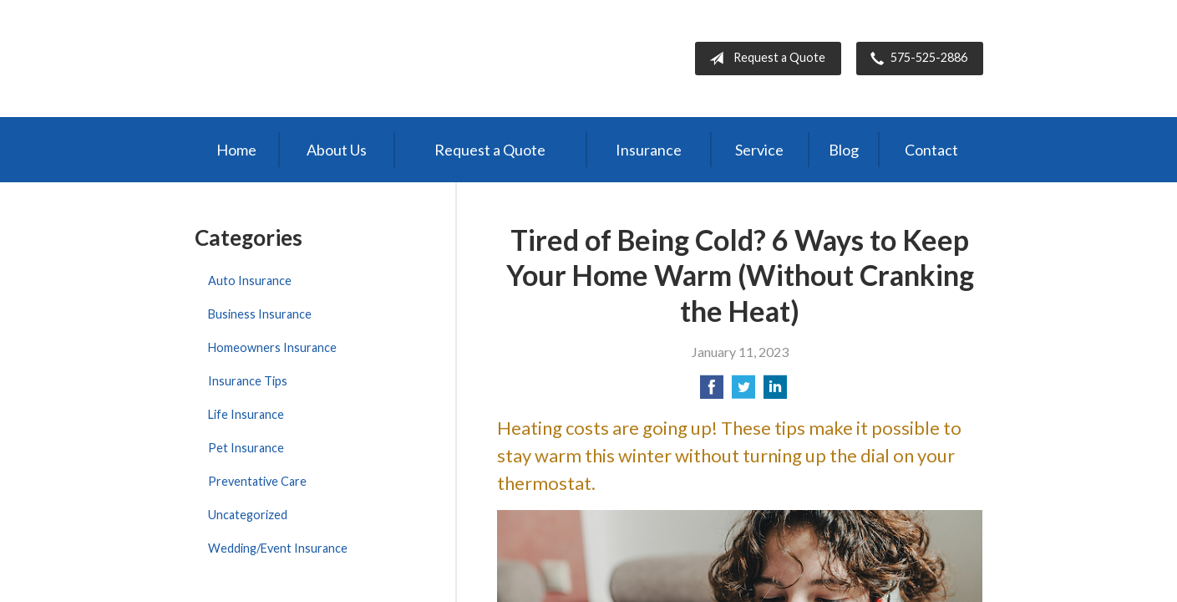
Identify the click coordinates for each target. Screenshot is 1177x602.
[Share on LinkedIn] (775, 392)
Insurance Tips (247, 381)
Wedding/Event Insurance (278, 548)
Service (759, 149)
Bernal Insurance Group (339, 58)
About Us (337, 149)
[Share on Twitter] (743, 392)
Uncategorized (247, 515)
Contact (931, 149)
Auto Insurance (250, 280)
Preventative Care (257, 481)
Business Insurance (260, 314)
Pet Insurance (246, 448)
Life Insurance (246, 414)
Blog (844, 149)
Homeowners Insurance (272, 347)
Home (236, 149)
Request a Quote (764, 58)
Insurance (649, 149)
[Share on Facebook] (711, 392)
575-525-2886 (915, 58)
